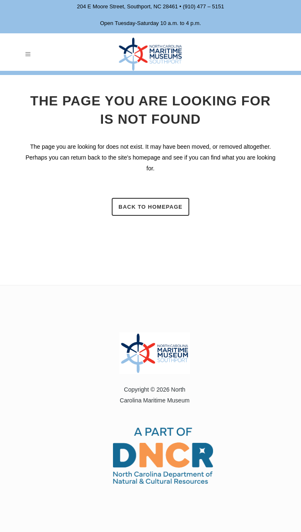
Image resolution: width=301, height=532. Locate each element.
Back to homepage (150, 207)
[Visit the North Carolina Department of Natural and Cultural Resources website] (152, 455)
